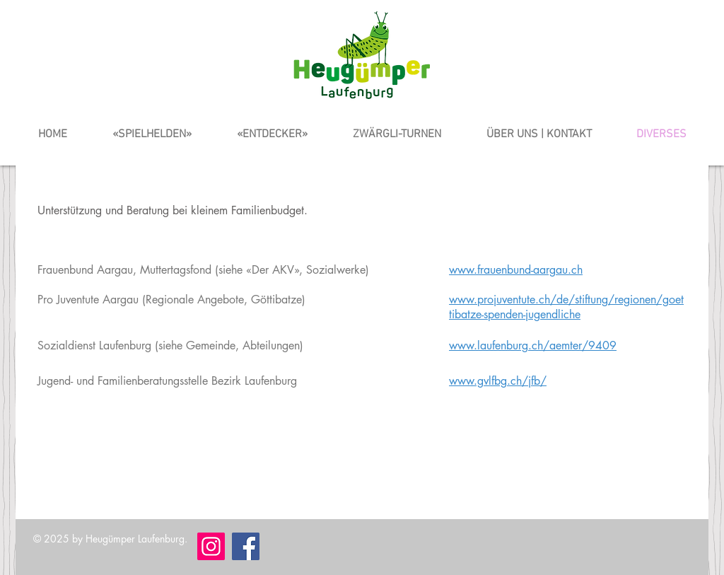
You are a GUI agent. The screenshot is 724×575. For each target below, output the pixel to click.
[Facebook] (245, 546)
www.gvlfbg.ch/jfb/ (498, 380)
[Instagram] (211, 546)
